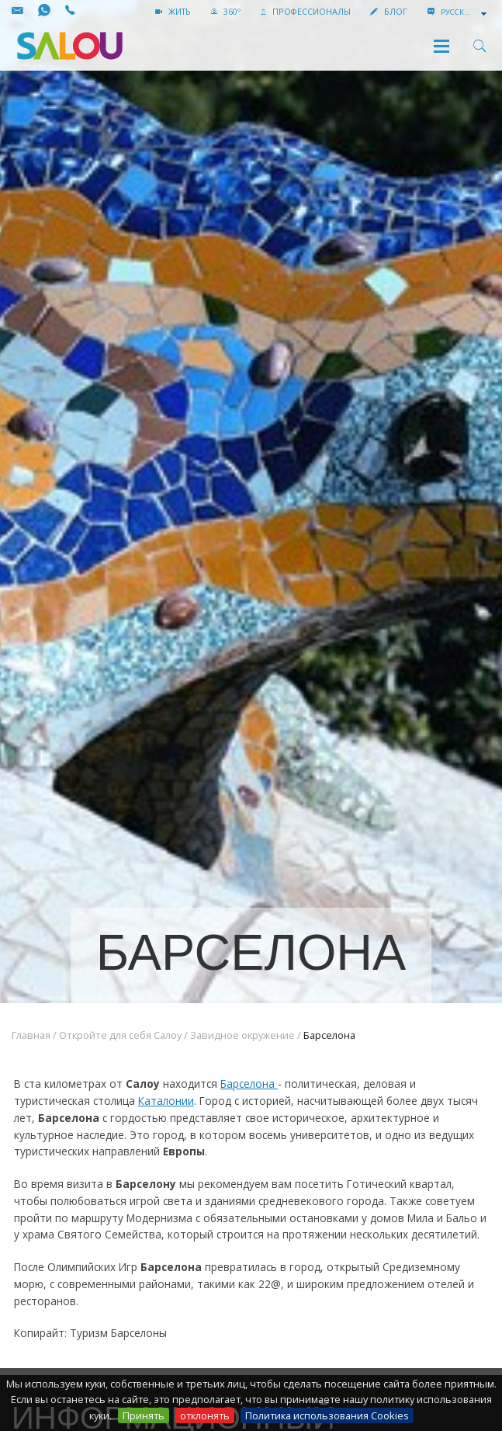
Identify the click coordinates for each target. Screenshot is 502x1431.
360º (226, 11)
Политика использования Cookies (327, 1415)
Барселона (249, 1083)
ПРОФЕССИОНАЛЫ (306, 11)
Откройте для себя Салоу (120, 1035)
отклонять (205, 1415)
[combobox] (465, 12)
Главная (31, 1035)
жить (173, 11)
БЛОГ (388, 11)
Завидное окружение (242, 1035)
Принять (143, 1415)
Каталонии (166, 1100)
